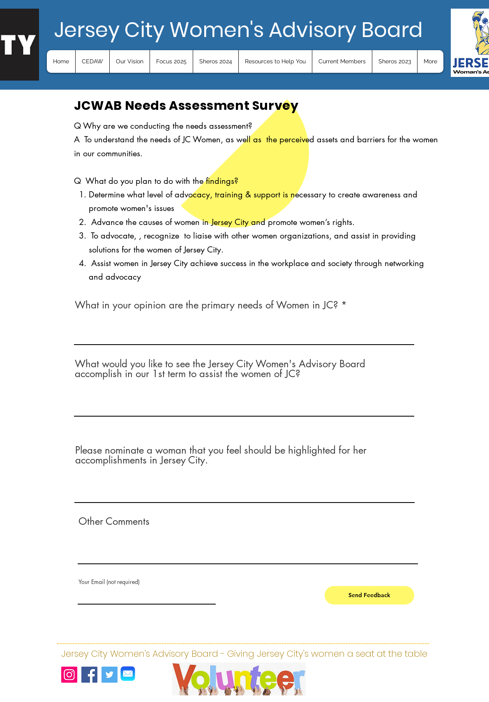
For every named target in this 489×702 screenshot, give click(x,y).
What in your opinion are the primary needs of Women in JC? (206, 305)
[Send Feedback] (369, 595)
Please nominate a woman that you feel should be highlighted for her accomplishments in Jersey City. (221, 455)
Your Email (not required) (109, 582)
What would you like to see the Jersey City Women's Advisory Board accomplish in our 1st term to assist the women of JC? (220, 369)
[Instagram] (69, 675)
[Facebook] (89, 675)
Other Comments (114, 521)
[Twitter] (109, 675)
